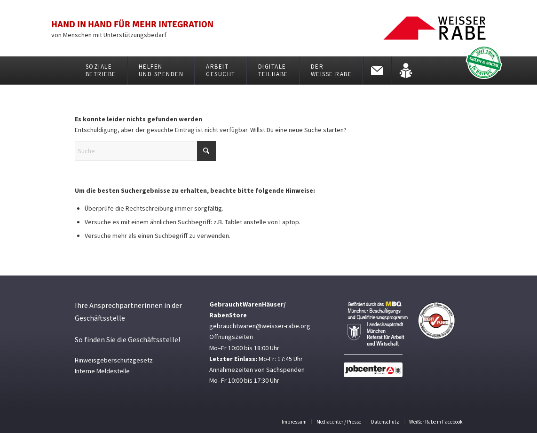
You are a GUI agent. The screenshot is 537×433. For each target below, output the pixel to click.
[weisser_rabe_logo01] (434, 28)
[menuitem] (101, 70)
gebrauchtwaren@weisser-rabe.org (259, 326)
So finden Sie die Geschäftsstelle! (127, 339)
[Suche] (145, 151)
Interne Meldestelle (102, 371)
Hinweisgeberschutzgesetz (114, 360)
